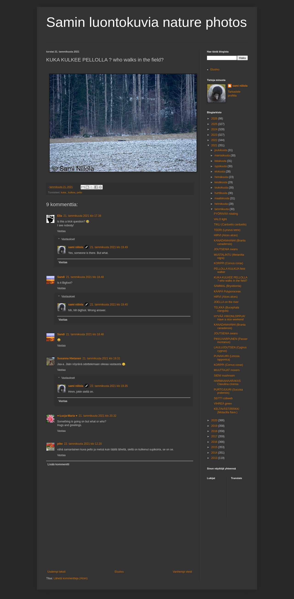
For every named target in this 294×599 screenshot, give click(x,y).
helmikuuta (222, 203)
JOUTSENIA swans (226, 249)
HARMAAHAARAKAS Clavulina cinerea (227, 382)
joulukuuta (221, 150)
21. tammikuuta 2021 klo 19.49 (109, 247)
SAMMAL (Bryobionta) (227, 286)
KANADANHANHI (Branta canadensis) (230, 242)
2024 (214, 129)
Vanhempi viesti (182, 571)
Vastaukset (68, 239)
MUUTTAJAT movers (227, 370)
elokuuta (220, 171)
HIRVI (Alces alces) (226, 235)
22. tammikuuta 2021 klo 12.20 (83, 443)
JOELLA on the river (226, 302)
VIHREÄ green (223, 403)
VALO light (220, 219)
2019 (214, 425)
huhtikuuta (221, 193)
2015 (214, 447)
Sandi (61, 277)
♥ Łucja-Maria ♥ (67, 415)
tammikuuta (222, 209)
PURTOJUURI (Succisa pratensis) (228, 391)
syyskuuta (221, 166)
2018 (214, 431)
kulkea (71, 192)
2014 (214, 452)
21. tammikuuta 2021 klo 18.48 (85, 277)
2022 (214, 140)
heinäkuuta (222, 177)
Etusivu (119, 571)
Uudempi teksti (56, 571)
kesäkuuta (221, 182)
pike (60, 443)
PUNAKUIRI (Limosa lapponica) (226, 358)
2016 (214, 442)
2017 (214, 436)
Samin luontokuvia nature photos (146, 22)
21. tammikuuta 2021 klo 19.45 (109, 304)
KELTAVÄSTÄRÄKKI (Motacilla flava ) (226, 410)
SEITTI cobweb (223, 398)
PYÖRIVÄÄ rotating (226, 213)
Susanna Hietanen (69, 358)
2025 (214, 124)
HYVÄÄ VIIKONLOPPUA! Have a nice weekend (229, 318)
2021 (214, 145)
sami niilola (75, 247)
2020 (214, 420)
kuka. (64, 192)
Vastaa (61, 231)
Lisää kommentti (58, 464)
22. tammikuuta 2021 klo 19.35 (109, 386)
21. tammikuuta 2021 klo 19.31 (101, 358)
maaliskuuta (222, 198)
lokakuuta (221, 161)
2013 (214, 458)
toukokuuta (222, 187)
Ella (59, 215)
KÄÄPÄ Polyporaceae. (227, 291)
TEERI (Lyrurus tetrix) (227, 230)
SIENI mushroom (224, 375)
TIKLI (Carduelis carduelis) (230, 224)
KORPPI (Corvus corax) (228, 263)
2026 (214, 118)
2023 (214, 134)
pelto (79, 192)
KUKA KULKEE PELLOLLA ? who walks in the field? (230, 279)
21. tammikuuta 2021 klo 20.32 (97, 415)
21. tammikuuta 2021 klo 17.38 (82, 215)
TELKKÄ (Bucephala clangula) (226, 309)
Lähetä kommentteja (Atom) (71, 578)
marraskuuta (223, 155)
